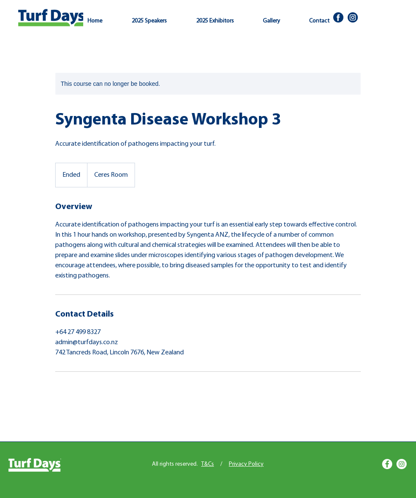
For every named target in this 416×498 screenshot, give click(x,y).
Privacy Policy (246, 464)
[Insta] (353, 17)
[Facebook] (387, 464)
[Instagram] (401, 464)
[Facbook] (338, 17)
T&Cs (207, 464)
